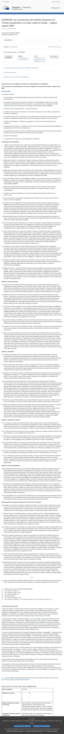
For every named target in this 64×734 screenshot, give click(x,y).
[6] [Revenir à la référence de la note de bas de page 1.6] (2, 597)
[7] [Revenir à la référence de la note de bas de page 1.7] (2, 599)
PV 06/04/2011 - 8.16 (39, 58)
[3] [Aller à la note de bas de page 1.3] (56, 118)
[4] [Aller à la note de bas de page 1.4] (29, 128)
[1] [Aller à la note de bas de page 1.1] (37, 108)
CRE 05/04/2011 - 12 (23, 59)
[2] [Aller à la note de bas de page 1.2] (17, 113)
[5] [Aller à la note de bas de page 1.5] (60, 131)
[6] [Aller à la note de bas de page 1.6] (30, 233)
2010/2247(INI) (14, 47)
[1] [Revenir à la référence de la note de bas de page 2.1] (2, 677)
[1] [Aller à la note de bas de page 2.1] (33, 661)
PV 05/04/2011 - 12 (23, 58)
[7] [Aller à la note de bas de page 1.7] (41, 233)
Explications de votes (39, 59)
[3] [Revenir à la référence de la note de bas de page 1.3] (2, 592)
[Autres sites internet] (56, 1)
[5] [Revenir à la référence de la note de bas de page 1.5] (2, 596)
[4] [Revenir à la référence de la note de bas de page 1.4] (2, 594)
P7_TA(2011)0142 (54, 58)
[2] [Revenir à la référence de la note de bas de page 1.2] (2, 590)
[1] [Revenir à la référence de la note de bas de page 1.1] (2, 589)
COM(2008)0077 (34, 243)
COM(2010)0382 (8, 105)
